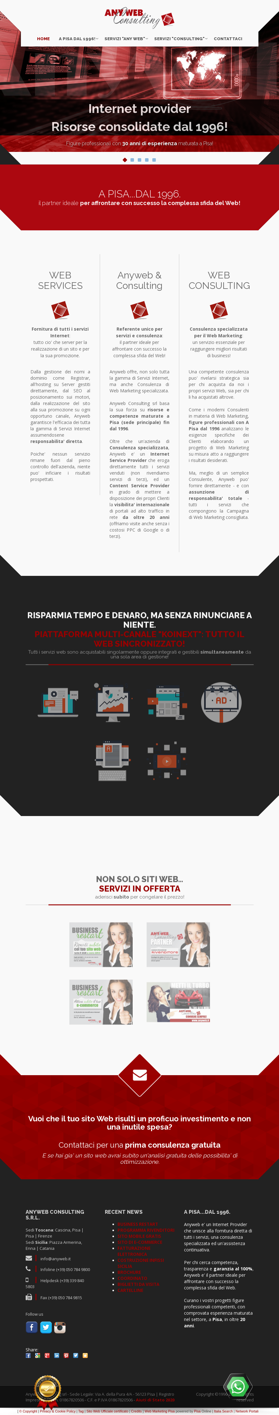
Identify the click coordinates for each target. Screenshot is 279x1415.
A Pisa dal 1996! (77, 38)
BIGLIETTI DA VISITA (138, 1284)
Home (43, 38)
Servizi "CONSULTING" (179, 38)
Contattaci (228, 38)
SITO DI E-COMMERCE (139, 1242)
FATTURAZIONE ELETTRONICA (133, 1251)
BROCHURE (129, 1272)
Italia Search (223, 1411)
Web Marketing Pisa (160, 1411)
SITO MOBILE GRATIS (139, 1236)
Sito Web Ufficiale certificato (107, 1411)
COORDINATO (132, 1278)
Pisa (197, 1411)
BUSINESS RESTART (137, 1224)
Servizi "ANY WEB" (125, 38)
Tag (81, 1411)
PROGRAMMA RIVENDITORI (145, 1230)
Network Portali (247, 1411)
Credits (136, 1411)
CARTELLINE (130, 1290)
